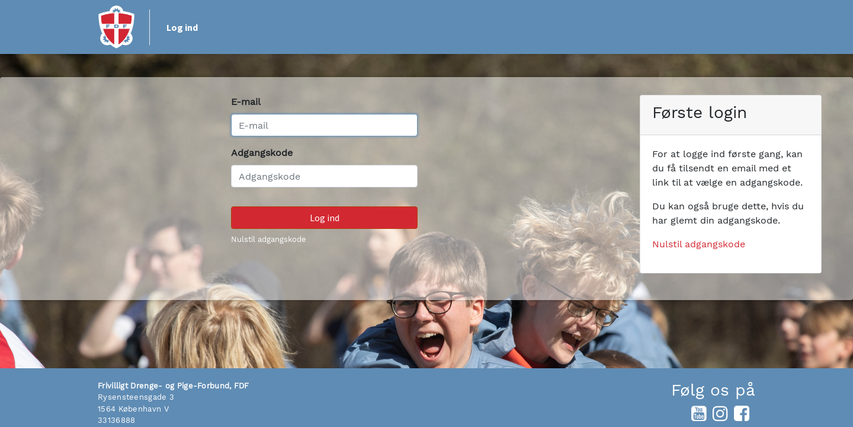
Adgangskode (262, 152)
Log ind (182, 27)
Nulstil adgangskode (268, 239)
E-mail (246, 101)
